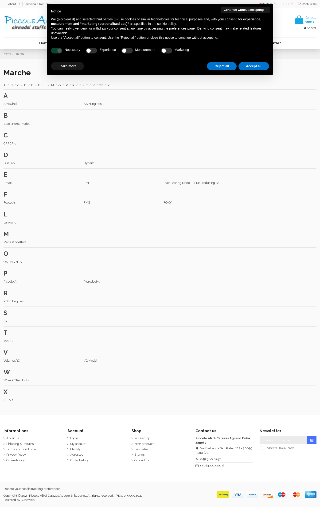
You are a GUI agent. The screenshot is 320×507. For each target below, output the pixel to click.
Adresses (76, 454)
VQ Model (90, 360)
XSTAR (8, 400)
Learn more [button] (67, 66)
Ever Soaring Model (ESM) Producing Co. (192, 183)
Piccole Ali (11, 281)
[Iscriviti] (311, 440)
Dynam (89, 163)
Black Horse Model (17, 123)
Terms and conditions (21, 449)
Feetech (9, 202)
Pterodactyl (92, 281)
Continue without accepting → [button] (246, 9)
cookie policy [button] (166, 24)
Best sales (141, 449)
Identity (75, 449)
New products (144, 444)
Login (74, 438)
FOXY (168, 202)
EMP (87, 183)
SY (6, 321)
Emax (8, 183)
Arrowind (10, 104)
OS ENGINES (13, 262)
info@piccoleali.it (212, 465)
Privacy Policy (16, 454)
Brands (139, 454)
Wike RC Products (16, 380)
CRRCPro (10, 143)
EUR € (287, 4)
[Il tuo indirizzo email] (283, 440)
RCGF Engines (13, 301)
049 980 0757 (210, 459)
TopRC (8, 341)
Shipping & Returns (37, 4)
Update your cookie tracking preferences (32, 489)
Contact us (141, 460)
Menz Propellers (15, 242)
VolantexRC (12, 360)
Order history (79, 460)
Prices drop (142, 438)
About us (14, 4)
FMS (87, 202)
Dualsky (9, 163)
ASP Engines (92, 104)
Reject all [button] (222, 66)
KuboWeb (28, 500)
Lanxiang (10, 222)
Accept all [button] (253, 66)
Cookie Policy (15, 460)
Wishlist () (307, 4)
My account (78, 444)
